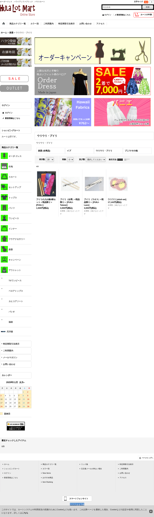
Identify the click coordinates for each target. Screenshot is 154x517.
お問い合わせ (9, 364)
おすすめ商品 (48, 478)
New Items (47, 473)
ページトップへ (147, 458)
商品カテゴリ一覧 (49, 464)
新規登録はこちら (123, 15)
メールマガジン (10, 357)
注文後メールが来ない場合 (91, 469)
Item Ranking (48, 482)
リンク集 (84, 464)
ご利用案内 (8, 350)
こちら (25, 513)
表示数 (42, 159)
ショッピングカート (12, 469)
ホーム (6, 464)
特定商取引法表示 (11, 344)
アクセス (123, 478)
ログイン (107, 15)
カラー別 (46, 469)
